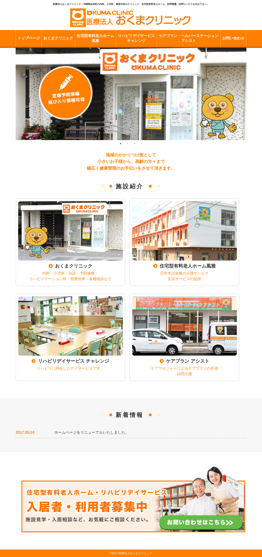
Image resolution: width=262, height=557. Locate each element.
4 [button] (141, 143)
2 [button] (127, 143)
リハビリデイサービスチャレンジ (136, 38)
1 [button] (120, 143)
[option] (131, 94)
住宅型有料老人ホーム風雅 (95, 38)
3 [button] (134, 143)
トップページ (28, 38)
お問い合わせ (233, 38)
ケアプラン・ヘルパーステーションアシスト (188, 38)
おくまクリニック (58, 38)
